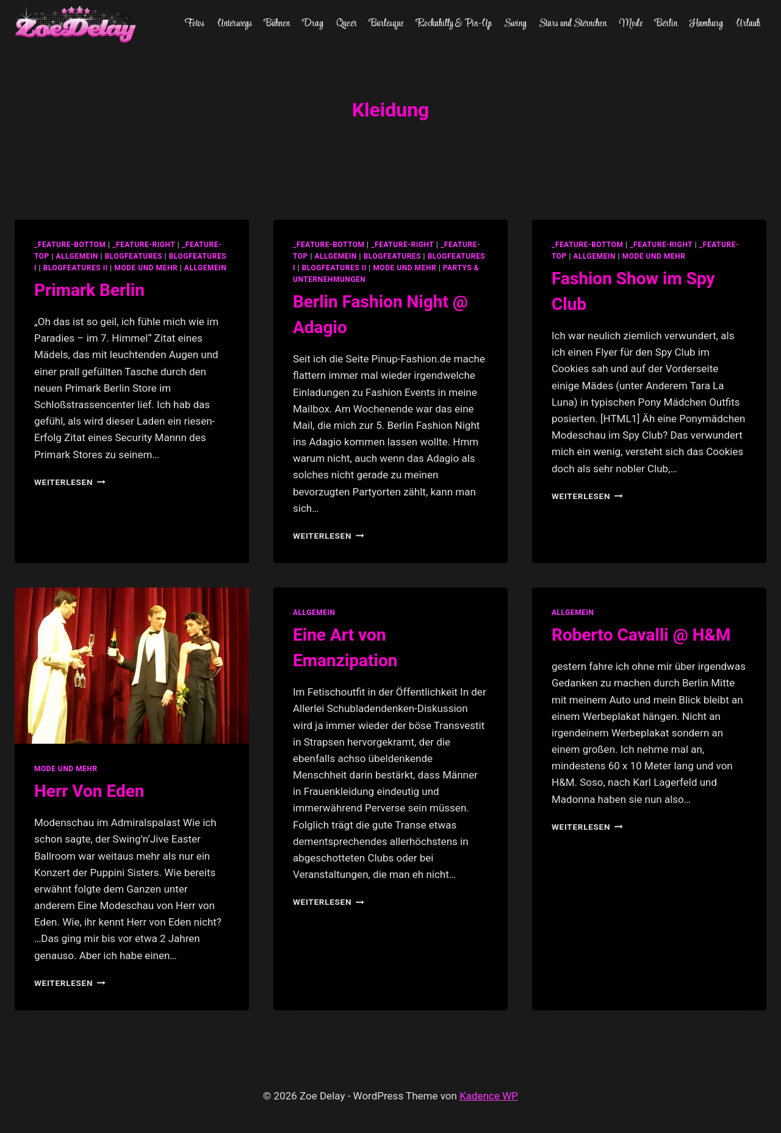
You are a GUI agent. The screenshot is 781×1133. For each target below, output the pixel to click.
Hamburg (706, 24)
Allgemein (205, 268)
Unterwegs (234, 24)
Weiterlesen (70, 482)
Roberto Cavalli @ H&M (641, 635)
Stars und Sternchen (572, 24)
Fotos (194, 24)
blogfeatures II (75, 268)
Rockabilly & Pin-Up (454, 24)
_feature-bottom (70, 244)
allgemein (77, 256)
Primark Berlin (89, 290)
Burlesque (386, 24)
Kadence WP (488, 1096)
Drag (312, 24)
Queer (346, 24)
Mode (630, 24)
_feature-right (143, 244)
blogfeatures (133, 256)
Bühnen (277, 24)
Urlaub (748, 24)
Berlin (666, 24)
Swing (515, 24)
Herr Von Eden (89, 791)
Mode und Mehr (146, 268)
